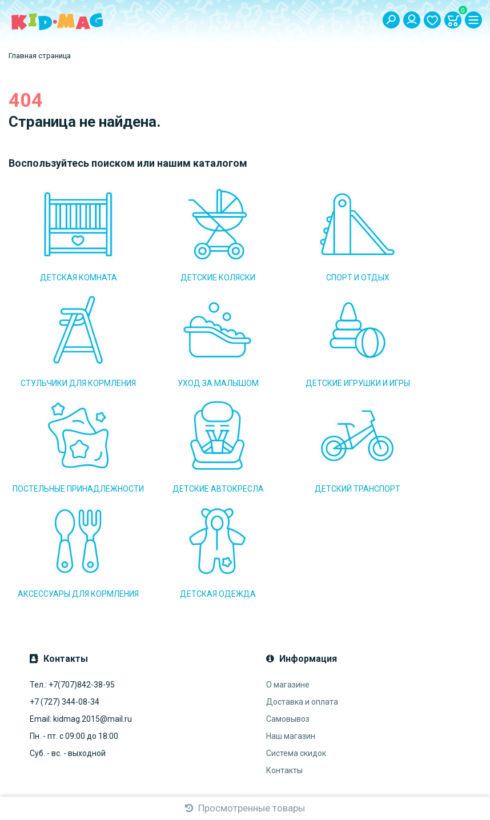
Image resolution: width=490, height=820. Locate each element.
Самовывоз (288, 603)
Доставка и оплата (302, 586)
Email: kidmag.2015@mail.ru (81, 603)
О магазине (288, 569)
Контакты (284, 655)
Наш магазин (290, 620)
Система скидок (296, 637)
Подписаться (172, 718)
